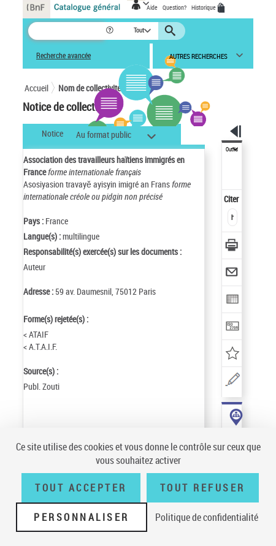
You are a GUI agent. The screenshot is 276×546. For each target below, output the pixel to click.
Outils (232, 149)
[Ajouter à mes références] (232, 354)
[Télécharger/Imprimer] (232, 247)
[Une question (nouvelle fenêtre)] (232, 381)
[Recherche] (66, 31)
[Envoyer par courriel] (232, 273)
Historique (204, 7)
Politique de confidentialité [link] (206, 517)
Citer (232, 199)
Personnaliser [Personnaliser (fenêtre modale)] (81, 517)
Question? (174, 7)
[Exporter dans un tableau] (232, 300)
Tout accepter (81, 488)
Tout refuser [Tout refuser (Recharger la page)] (202, 488)
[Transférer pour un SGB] (232, 327)
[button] (111, 31)
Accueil (36, 88)
